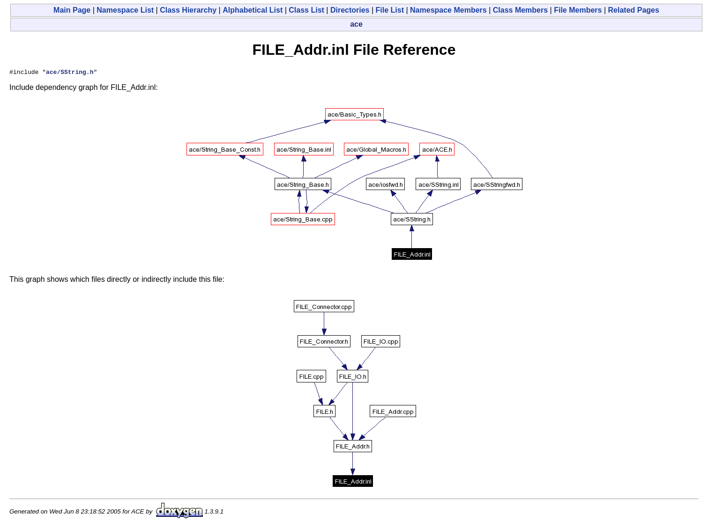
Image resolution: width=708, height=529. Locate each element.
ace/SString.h (69, 73)
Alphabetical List (253, 10)
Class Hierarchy (188, 10)
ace (356, 24)
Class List (306, 10)
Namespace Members (448, 10)
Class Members (520, 10)
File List (390, 10)
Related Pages (633, 10)
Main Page (71, 10)
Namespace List (125, 10)
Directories (350, 10)
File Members (578, 10)
